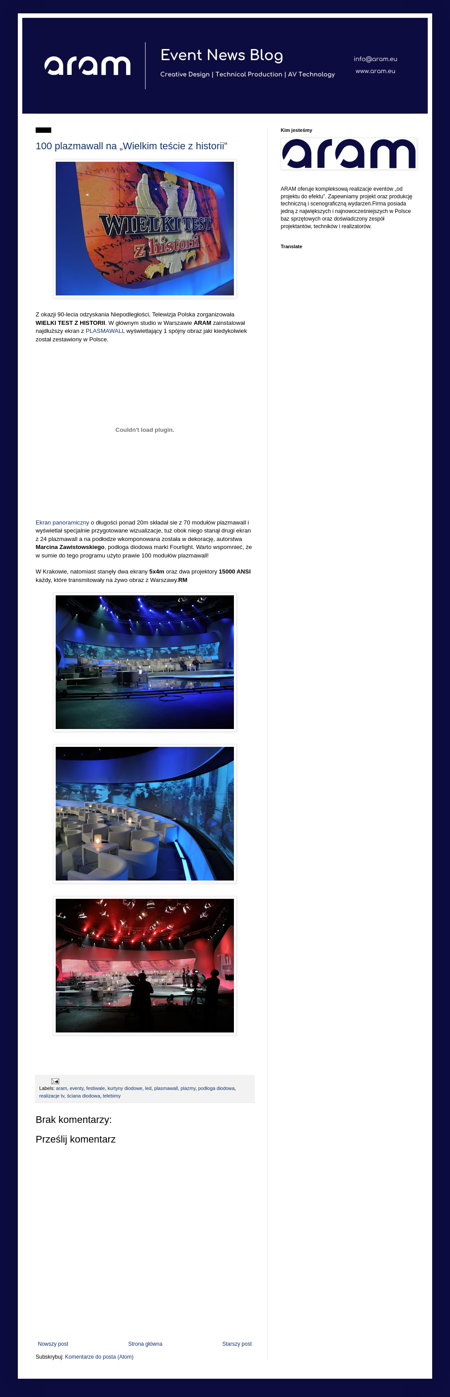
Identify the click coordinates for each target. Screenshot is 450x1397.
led (148, 1088)
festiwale (95, 1088)
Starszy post (237, 1344)
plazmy (187, 1088)
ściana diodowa (83, 1095)
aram (61, 1088)
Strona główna (145, 1344)
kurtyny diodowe (124, 1088)
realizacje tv (51, 1095)
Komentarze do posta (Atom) (99, 1357)
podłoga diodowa (216, 1088)
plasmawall (166, 1088)
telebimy (112, 1095)
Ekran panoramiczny (62, 522)
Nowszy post (53, 1344)
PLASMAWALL (105, 331)
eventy (76, 1088)
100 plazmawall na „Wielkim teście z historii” (131, 146)
